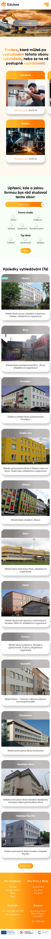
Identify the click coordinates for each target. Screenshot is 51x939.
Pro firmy (38, 893)
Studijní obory (13, 890)
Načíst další (25, 866)
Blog (12, 896)
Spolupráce (38, 886)
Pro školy (38, 890)
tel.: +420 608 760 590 (12, 911)
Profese (12, 886)
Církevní (11, 241)
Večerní (11, 227)
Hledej (25, 250)
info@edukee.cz (12, 914)
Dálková (38, 218)
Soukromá (25, 241)
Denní (13, 218)
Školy (12, 893)
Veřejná (40, 241)
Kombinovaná (36, 227)
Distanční (22, 227)
